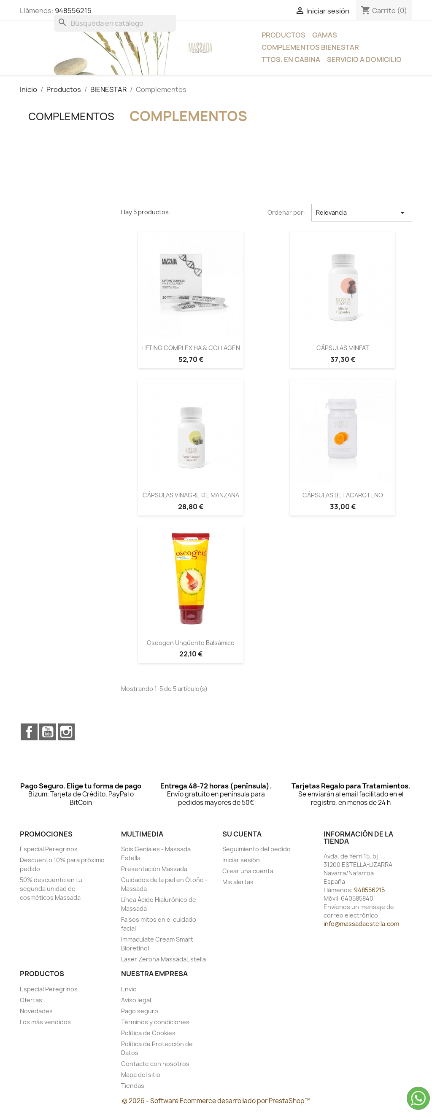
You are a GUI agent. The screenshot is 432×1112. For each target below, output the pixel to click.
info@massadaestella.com (361, 924)
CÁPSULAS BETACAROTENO (342, 495)
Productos (283, 35)
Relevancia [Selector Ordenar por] (362, 213)
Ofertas (31, 1000)
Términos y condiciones (155, 1022)
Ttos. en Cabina (291, 59)
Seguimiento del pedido (256, 849)
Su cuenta (242, 834)
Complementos (71, 116)
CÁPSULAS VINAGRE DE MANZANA (191, 495)
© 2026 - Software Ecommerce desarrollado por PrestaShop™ (216, 1100)
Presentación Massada (154, 869)
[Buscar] (115, 23)
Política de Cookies (148, 1033)
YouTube (47, 731)
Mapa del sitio (140, 1075)
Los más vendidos (45, 1022)
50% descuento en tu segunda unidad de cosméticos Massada (51, 888)
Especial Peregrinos (49, 849)
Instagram (66, 731)
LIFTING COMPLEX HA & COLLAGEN (190, 348)
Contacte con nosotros (155, 1064)
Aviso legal (136, 1000)
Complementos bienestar (310, 47)
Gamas (324, 35)
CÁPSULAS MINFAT (342, 348)
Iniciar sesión (241, 860)
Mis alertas (238, 882)
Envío (129, 989)
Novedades (36, 1011)
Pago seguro (139, 1011)
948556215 (73, 10)
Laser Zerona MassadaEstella (163, 959)
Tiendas (132, 1086)
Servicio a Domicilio (364, 59)
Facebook (29, 731)
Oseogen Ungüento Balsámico (191, 643)
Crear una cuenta (247, 871)
